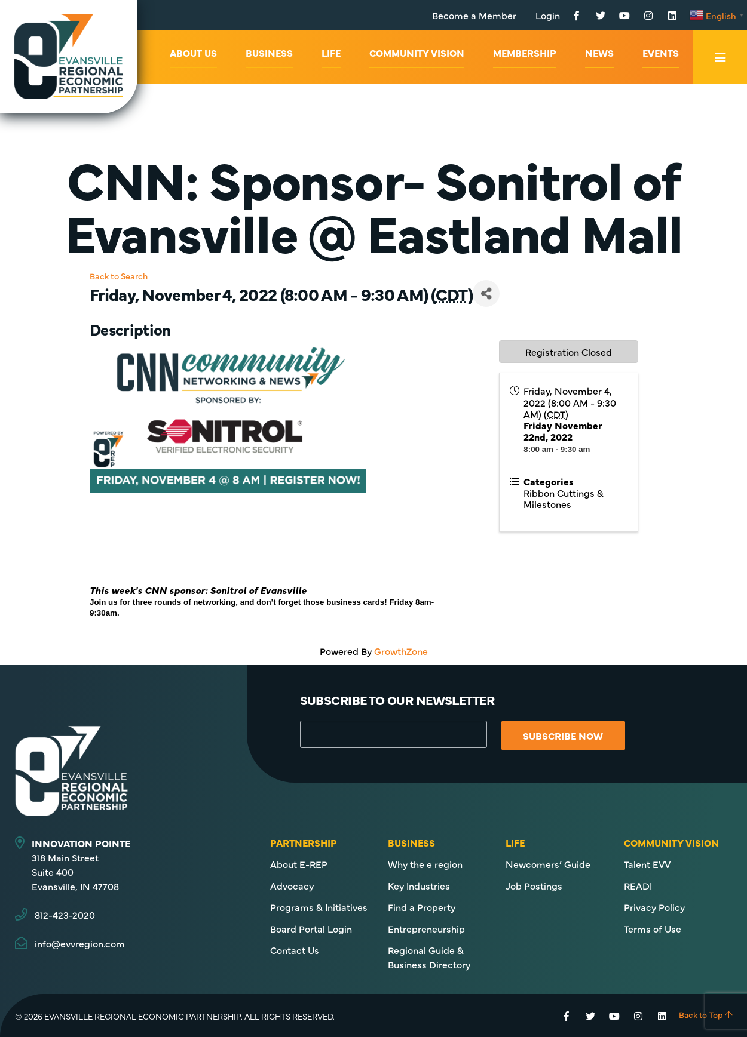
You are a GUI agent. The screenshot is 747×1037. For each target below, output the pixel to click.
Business (269, 52)
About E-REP (298, 863)
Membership (524, 52)
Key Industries (419, 885)
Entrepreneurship (426, 928)
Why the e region (425, 863)
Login (547, 14)
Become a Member (474, 14)
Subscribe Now (564, 735)
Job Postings (534, 885)
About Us (193, 52)
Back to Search (119, 276)
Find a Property (421, 906)
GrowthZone (401, 650)
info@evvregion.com (80, 943)
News (599, 52)
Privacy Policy (654, 906)
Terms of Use (652, 928)
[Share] (486, 293)
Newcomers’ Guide (548, 863)
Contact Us (294, 949)
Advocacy (292, 885)
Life (331, 52)
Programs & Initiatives (319, 906)
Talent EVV (647, 863)
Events (660, 52)
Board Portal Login (311, 928)
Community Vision (416, 52)
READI (638, 885)
